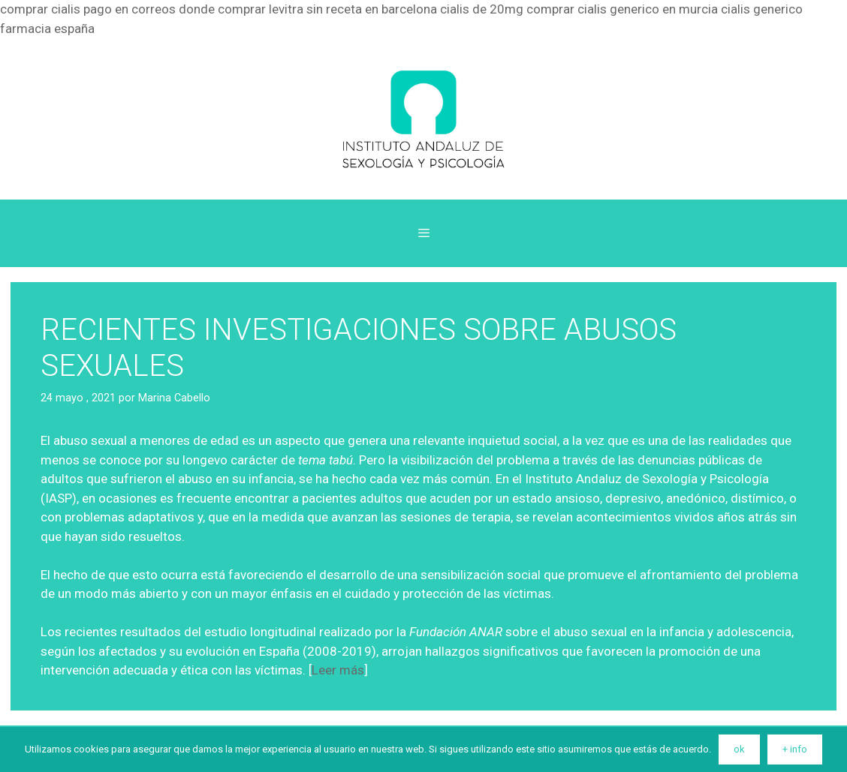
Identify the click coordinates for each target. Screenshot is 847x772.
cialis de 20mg (481, 9)
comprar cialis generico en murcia (622, 9)
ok (739, 749)
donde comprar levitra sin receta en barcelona (308, 9)
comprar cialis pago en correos (88, 9)
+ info (794, 749)
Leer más (338, 669)
